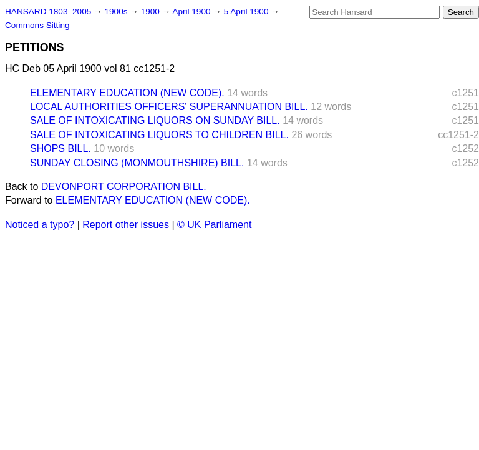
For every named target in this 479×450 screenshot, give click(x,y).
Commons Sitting (37, 25)
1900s (117, 11)
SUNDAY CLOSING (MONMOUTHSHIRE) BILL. (137, 163)
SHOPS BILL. (60, 148)
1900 (151, 11)
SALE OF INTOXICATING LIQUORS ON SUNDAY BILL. (155, 120)
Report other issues (125, 224)
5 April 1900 (247, 11)
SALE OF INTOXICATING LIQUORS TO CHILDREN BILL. (159, 134)
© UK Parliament (214, 224)
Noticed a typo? (39, 224)
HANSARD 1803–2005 (48, 11)
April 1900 (192, 11)
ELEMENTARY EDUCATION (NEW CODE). (127, 93)
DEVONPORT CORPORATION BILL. (123, 186)
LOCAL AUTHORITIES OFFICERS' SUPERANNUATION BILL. (169, 106)
